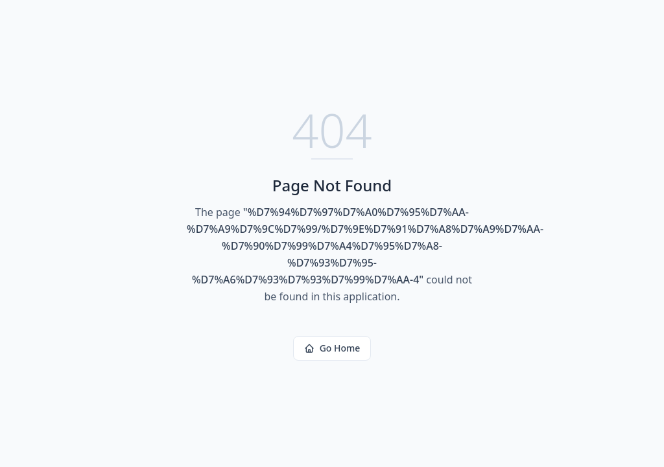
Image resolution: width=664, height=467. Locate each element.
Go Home (332, 348)
